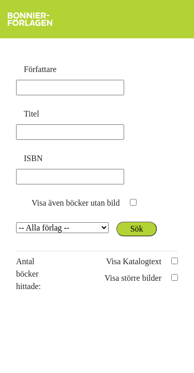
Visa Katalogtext (133, 261)
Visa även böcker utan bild (76, 202)
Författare (40, 69)
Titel (31, 113)
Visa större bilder (133, 278)
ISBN (33, 158)
